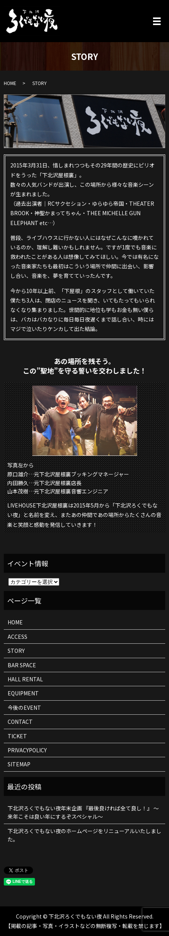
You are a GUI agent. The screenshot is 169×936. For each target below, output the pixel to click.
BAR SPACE (22, 665)
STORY (16, 650)
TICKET (17, 736)
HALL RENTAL (25, 679)
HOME (10, 83)
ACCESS (17, 636)
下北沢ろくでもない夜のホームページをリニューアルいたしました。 (84, 835)
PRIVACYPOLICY (27, 750)
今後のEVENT (24, 707)
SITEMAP (19, 764)
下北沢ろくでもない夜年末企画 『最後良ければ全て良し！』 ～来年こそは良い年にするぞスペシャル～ (83, 812)
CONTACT (20, 721)
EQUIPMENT (23, 693)
